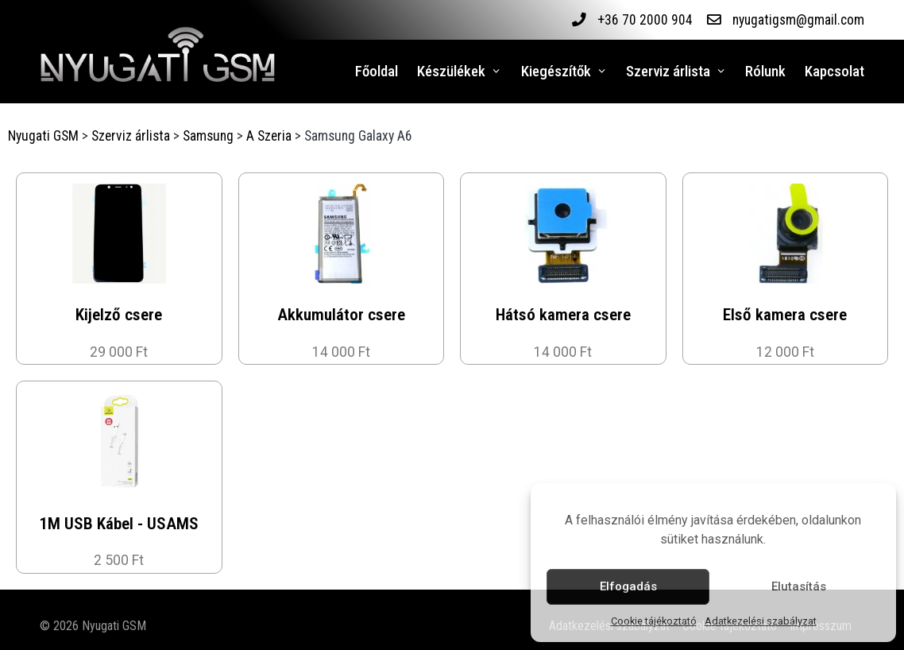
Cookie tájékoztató (654, 621)
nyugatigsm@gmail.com (798, 20)
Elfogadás (628, 586)
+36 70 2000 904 (644, 20)
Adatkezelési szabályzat (761, 621)
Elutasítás (798, 586)
